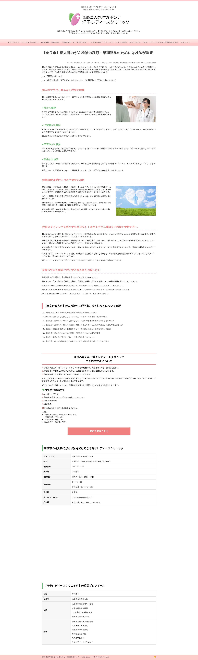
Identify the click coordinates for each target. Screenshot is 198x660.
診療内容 (55, 42)
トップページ (13, 42)
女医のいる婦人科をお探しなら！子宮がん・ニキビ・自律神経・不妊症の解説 (76, 317)
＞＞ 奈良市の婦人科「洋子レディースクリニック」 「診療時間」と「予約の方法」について (79, 80)
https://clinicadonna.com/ (82, 497)
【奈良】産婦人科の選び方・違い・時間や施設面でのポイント (70, 337)
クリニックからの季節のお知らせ (164, 42)
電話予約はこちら (99, 431)
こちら (98, 260)
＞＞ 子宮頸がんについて (52, 76)
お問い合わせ (135, 42)
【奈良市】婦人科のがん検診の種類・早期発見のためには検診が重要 (72, 333)
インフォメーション (30, 42)
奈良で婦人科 (47, 657)
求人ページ (185, 42)
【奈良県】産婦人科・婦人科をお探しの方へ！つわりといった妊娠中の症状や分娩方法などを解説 (84, 325)
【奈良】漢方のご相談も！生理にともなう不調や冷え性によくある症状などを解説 (78, 329)
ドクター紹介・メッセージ (102, 42)
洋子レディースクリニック (82, 657)
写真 (145, 42)
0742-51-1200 (78, 467)
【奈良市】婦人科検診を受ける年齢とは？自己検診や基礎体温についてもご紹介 (77, 341)
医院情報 (45, 42)
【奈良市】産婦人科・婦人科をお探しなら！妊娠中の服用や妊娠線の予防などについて (79, 321)
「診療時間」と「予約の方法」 (74, 42)
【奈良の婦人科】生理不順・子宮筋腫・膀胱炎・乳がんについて (71, 312)
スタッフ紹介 (121, 42)
